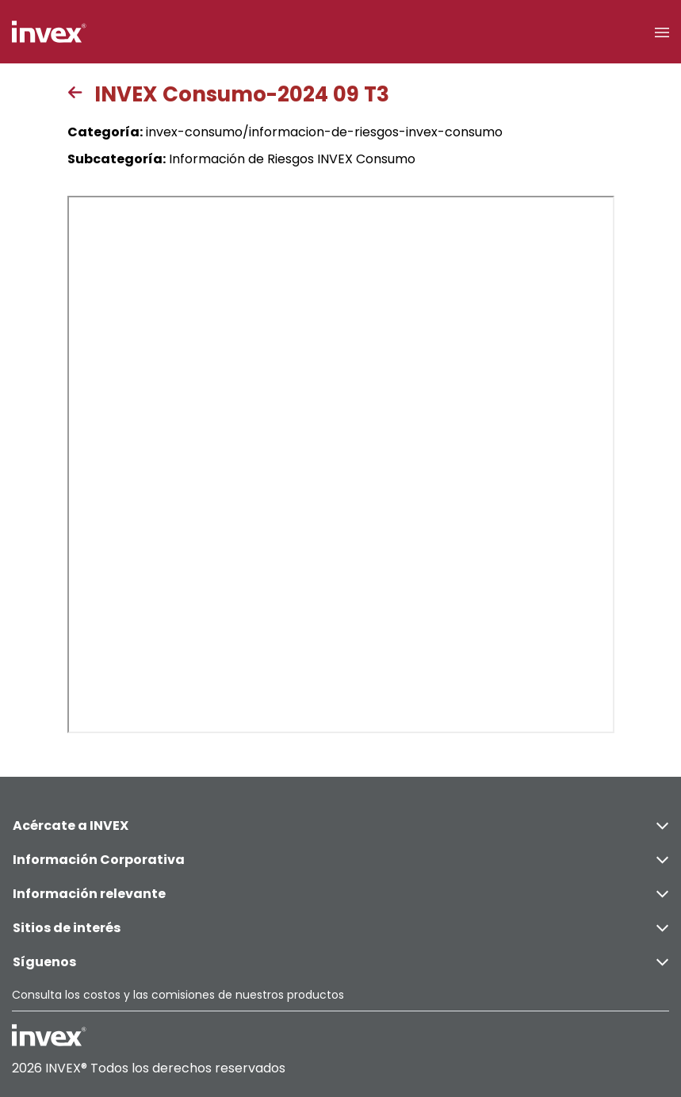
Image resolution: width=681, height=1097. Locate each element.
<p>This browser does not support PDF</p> (340, 464)
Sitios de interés (340, 928)
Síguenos (340, 962)
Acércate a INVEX (340, 825)
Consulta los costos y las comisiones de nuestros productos (178, 995)
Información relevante (340, 894)
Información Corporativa (340, 859)
